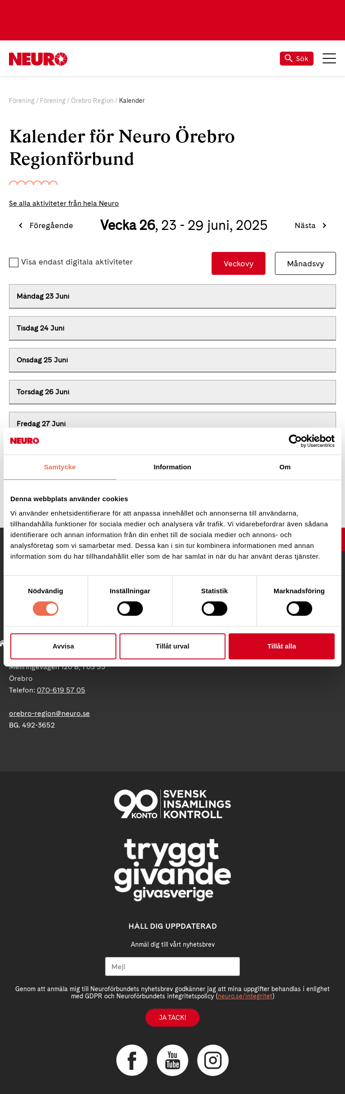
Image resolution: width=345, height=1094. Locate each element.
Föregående (51, 225)
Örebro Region (92, 100)
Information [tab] (172, 467)
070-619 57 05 (61, 690)
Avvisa (63, 646)
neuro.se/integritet (245, 996)
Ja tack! (172, 1017)
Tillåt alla (281, 646)
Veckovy (238, 263)
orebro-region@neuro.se (49, 713)
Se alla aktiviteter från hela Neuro (64, 203)
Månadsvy (305, 263)
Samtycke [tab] (60, 467)
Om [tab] (285, 467)
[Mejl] (172, 966)
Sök (297, 58)
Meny (329, 58)
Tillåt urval (173, 646)
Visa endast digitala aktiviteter (77, 261)
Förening (22, 100)
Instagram (213, 1060)
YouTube (172, 1060)
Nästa (305, 225)
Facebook (132, 1060)
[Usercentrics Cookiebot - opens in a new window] (295, 441)
